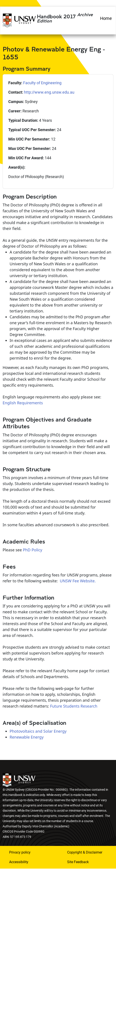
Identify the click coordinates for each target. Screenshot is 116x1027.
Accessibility (18, 862)
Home (106, 18)
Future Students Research (73, 706)
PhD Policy (32, 549)
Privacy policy (20, 852)
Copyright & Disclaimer (84, 852)
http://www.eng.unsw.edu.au (49, 92)
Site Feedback (78, 862)
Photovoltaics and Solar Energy (38, 731)
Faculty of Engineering (42, 83)
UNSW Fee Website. (78, 580)
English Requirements (23, 402)
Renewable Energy (27, 737)
